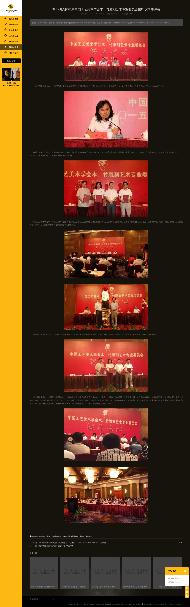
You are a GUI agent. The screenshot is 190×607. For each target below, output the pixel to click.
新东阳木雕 (11, 19)
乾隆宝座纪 (11, 30)
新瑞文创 (179, 604)
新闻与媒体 (11, 46)
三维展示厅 (11, 36)
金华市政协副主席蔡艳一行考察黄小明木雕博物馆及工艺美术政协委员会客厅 (44, 587)
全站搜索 (11, 61)
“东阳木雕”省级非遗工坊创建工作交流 (75, 587)
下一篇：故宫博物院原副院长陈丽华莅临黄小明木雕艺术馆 (52, 546)
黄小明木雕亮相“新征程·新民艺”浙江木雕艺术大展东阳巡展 (106, 587)
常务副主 (89, 536)
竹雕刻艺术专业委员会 (70, 536)
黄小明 (82, 536)
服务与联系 (11, 53)
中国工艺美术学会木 (54, 536)
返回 (180, 543)
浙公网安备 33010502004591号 (153, 604)
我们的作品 (11, 24)
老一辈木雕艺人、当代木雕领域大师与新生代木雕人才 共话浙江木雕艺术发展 (137, 587)
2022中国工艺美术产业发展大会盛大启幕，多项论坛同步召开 (168, 587)
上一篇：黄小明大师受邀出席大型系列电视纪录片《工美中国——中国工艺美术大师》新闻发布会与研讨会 (69, 543)
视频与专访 (11, 41)
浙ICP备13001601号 (133, 604)
